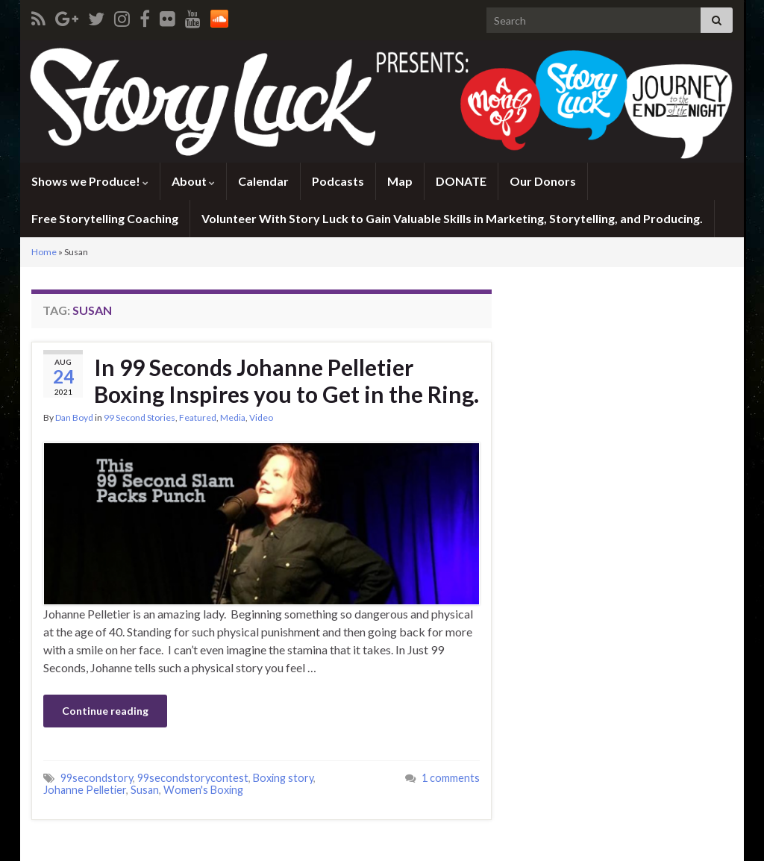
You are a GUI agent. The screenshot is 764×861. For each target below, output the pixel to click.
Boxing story (283, 777)
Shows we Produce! (89, 181)
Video (261, 417)
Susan (145, 789)
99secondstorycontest (192, 777)
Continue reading (105, 710)
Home (44, 251)
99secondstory (96, 777)
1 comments (451, 777)
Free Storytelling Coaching (104, 218)
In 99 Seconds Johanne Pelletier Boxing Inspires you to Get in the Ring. (286, 380)
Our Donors (543, 181)
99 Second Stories (139, 417)
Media (232, 417)
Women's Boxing (203, 789)
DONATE (461, 181)
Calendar (263, 181)
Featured (197, 417)
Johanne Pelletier (84, 789)
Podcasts (338, 181)
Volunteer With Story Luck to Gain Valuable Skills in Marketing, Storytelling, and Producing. (452, 218)
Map (400, 181)
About (193, 181)
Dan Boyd (74, 417)
